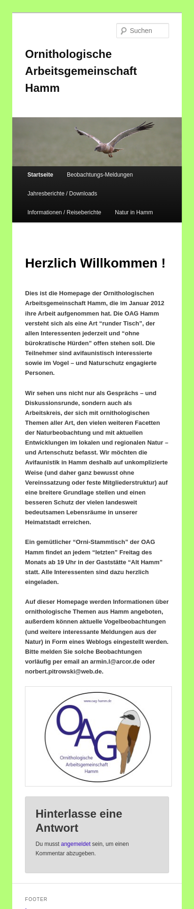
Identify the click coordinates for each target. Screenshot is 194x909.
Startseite (40, 174)
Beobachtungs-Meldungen (100, 174)
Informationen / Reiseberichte (64, 212)
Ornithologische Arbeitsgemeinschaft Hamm (81, 71)
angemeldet (76, 844)
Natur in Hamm (134, 212)
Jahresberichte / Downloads (62, 193)
